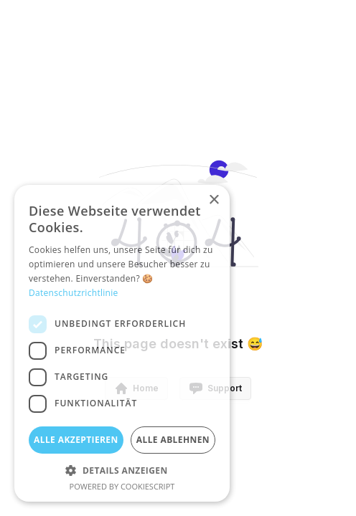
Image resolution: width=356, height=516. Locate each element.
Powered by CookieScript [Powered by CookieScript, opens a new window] (122, 486)
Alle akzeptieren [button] (76, 440)
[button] (122, 470)
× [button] (213, 200)
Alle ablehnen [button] (173, 440)
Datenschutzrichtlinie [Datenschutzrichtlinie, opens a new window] (73, 293)
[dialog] (122, 343)
